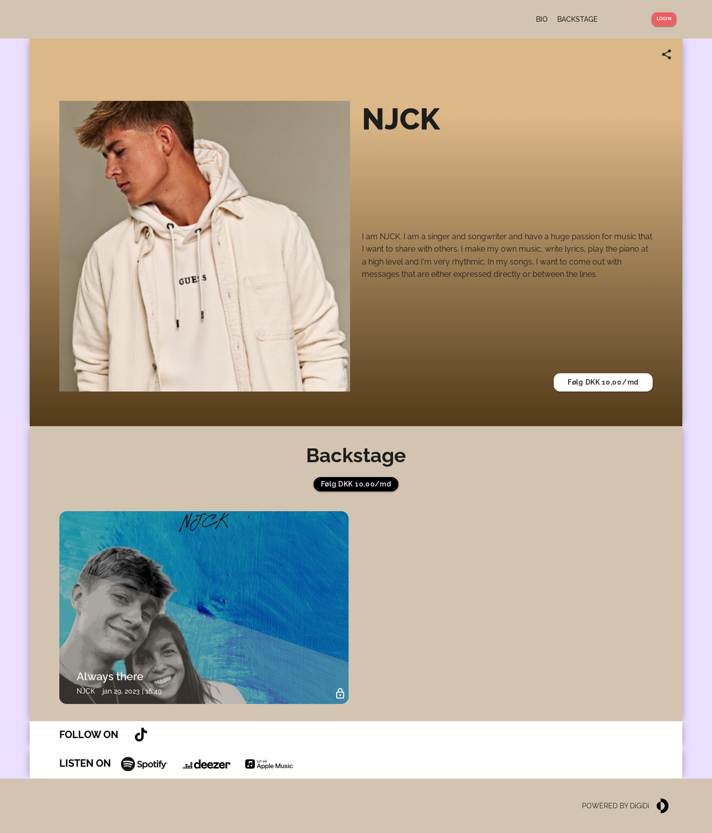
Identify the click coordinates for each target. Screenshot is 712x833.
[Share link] (666, 54)
